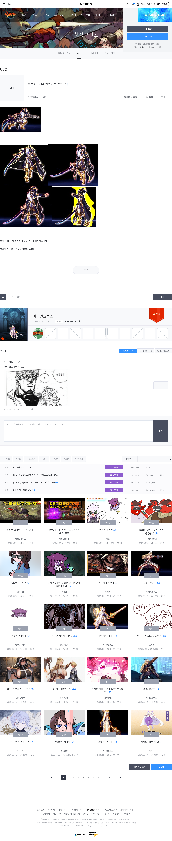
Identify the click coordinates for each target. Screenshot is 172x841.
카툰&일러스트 (64, 53)
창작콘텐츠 (85, 15)
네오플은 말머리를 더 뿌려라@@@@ (151, 531)
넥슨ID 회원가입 (140, 47)
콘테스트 (79, 458)
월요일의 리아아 (19, 582)
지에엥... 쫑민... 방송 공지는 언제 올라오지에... (64, 584)
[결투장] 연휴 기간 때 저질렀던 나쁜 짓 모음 (64, 531)
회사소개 (41, 809)
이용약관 (61, 809)
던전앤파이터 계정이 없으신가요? (148, 44)
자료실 (112, 15)
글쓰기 (161, 767)
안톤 (19, 361)
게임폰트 (116, 813)
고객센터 (126, 813)
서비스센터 (99, 15)
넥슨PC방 (57, 813)
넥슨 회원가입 (146, 4)
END (120, 777)
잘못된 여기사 (150, 582)
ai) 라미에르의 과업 (62, 688)
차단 (19, 297)
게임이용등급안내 (76, 809)
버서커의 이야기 (106, 582)
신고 (12, 297)
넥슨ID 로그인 (147, 29)
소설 (67, 458)
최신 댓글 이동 (145, 351)
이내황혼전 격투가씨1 (62, 635)
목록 (162, 297)
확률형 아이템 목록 (72, 813)
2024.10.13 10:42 (11, 409)
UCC (79, 53)
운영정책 (46, 813)
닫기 (130, 15)
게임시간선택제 (126, 809)
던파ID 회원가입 (155, 47)
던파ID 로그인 (147, 36)
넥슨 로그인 (162, 4)
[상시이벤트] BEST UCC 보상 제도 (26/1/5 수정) (34, 482)
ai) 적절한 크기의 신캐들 (19, 688)
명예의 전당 (109, 53)
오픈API (106, 813)
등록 (160, 431)
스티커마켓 (93, 53)
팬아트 (7, 458)
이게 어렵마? (105, 529)
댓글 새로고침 (163, 351)
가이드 (46, 15)
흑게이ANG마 (9, 361)
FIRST (51, 777)
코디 (45, 458)
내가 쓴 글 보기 (139, 767)
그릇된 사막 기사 (106, 741)
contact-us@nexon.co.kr (52, 822)
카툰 (19, 458)
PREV (56, 777)
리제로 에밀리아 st (150, 741)
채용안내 (51, 809)
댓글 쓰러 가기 (128, 351)
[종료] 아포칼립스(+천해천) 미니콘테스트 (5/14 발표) (35, 474)
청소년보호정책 (110, 809)
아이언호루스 (33, 97)
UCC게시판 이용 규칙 (22, 490)
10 (109, 777)
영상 (56, 458)
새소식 (24, 15)
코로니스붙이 (150, 688)
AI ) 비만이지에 (19, 635)
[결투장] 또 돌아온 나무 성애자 (20, 529)
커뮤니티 (72, 15)
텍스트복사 (3, 297)
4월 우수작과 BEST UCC (23, 467)
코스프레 (32, 458)
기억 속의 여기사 (106, 635)
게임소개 (35, 15)
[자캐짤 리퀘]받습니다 (19, 741)
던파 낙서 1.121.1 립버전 (149, 635)
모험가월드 (59, 15)
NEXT (115, 777)
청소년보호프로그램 (91, 813)
